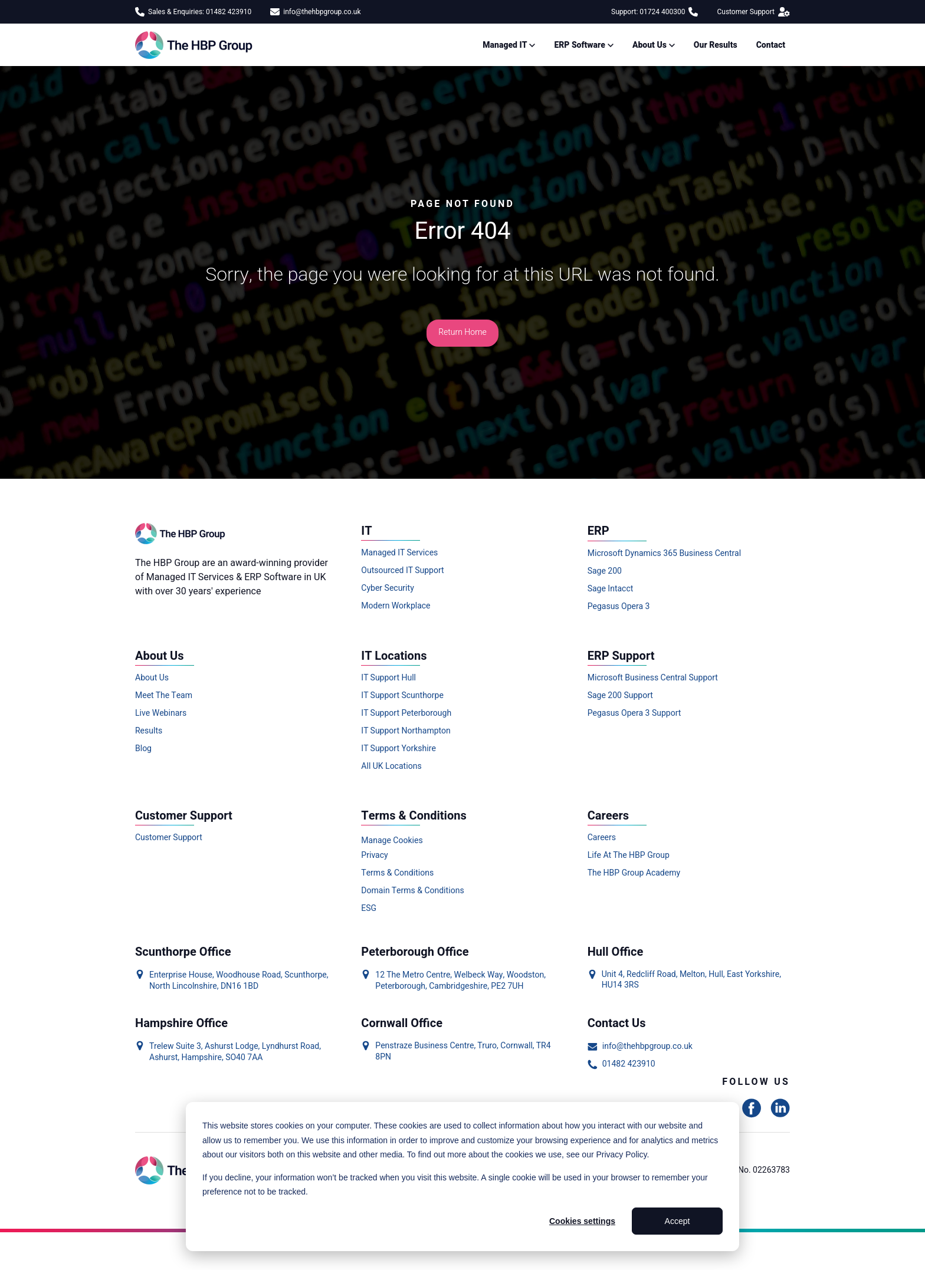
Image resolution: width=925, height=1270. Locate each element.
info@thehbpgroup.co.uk (315, 11)
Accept (677, 1221)
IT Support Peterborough (406, 713)
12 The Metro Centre (412, 975)
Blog (143, 749)
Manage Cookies (391, 840)
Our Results (715, 45)
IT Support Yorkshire (398, 749)
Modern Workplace (395, 606)
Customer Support (753, 11)
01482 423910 (621, 1064)
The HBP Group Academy (634, 873)
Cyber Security (387, 588)
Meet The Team (163, 696)
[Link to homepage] (196, 45)
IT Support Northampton (405, 731)
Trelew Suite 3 (175, 1046)
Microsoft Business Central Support (653, 678)
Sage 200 (605, 571)
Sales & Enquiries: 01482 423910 (193, 11)
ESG (368, 908)
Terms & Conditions (397, 873)
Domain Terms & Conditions (412, 891)
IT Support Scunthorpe (402, 696)
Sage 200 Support (620, 696)
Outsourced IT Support (402, 571)
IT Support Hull (388, 678)
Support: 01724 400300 (654, 11)
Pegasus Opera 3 (619, 607)
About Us (152, 678)
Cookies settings (582, 1221)
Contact (770, 45)
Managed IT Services (399, 553)
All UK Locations (391, 766)
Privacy (374, 855)
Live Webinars (160, 713)
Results (148, 731)
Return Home (462, 332)
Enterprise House (180, 975)
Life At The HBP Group (629, 855)
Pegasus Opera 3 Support (634, 713)
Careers (602, 838)
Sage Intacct (611, 589)
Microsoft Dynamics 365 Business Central (664, 554)
